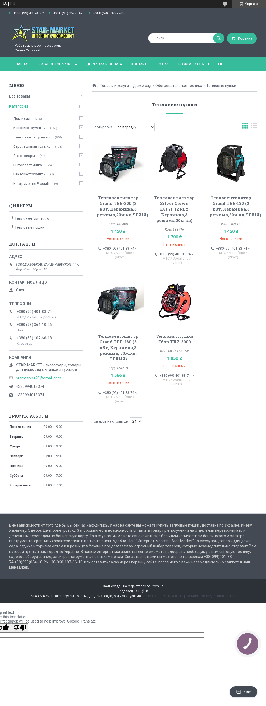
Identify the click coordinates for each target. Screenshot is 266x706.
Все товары (19, 96)
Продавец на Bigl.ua (133, 591)
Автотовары (24, 156)
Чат (243, 691)
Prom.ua (157, 586)
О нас (164, 64)
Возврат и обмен (193, 64)
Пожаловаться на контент (163, 596)
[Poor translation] (19, 627)
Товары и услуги (114, 85)
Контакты (140, 64)
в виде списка (254, 127)
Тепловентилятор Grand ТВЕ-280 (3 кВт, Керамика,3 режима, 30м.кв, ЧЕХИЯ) (118, 347)
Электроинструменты (31, 137)
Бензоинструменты (29, 128)
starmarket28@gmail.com (38, 378)
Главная (22, 64)
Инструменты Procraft (31, 184)
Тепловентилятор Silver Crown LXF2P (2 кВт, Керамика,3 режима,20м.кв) (174, 209)
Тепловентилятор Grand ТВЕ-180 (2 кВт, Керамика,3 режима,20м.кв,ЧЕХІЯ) (235, 206)
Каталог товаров (54, 64)
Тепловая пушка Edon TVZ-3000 (174, 338)
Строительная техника (31, 146)
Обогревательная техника (178, 85)
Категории (18, 106)
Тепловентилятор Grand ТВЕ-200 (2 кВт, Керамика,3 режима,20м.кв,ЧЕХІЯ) (122, 206)
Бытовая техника (27, 165)
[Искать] (218, 38)
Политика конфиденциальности (210, 596)
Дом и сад (142, 85)
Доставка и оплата (104, 64)
